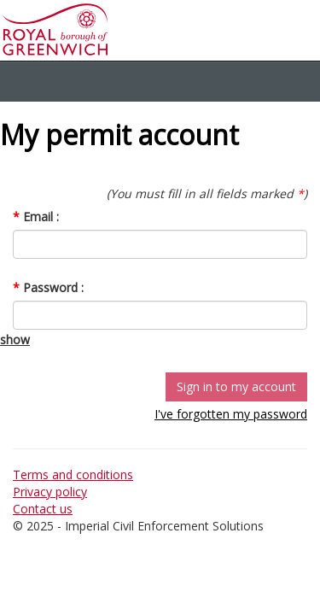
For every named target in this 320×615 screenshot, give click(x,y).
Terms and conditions (73, 474)
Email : (36, 216)
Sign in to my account (236, 386)
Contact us (43, 509)
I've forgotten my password (230, 414)
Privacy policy (50, 491)
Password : (48, 287)
